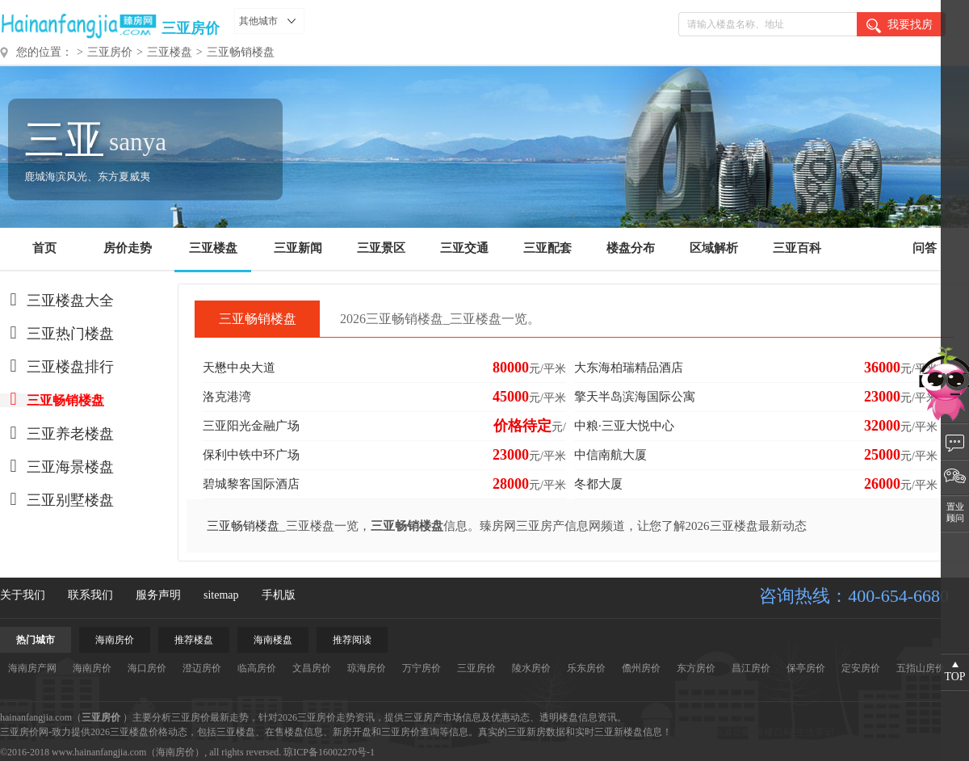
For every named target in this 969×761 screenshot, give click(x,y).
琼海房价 (366, 668)
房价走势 (127, 248)
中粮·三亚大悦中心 (624, 425)
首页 (44, 248)
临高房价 (256, 668)
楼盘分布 (630, 248)
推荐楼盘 (193, 639)
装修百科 (773, 732)
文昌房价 (311, 668)
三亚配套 (547, 248)
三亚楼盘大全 (57, 300)
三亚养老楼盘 (57, 434)
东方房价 (696, 668)
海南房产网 (32, 668)
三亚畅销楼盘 (241, 52)
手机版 (279, 595)
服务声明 (158, 595)
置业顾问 (955, 512)
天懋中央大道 (239, 367)
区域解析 (714, 248)
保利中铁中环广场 (251, 454)
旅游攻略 (732, 732)
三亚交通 (464, 248)
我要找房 (899, 26)
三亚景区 (381, 248)
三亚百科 (797, 248)
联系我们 (90, 595)
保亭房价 (806, 668)
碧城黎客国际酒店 (251, 483)
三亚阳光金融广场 (251, 425)
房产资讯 (691, 732)
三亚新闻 (298, 248)
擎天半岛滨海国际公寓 (634, 396)
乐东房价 (586, 668)
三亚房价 (191, 28)
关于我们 (22, 595)
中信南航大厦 (610, 454)
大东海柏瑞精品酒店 (628, 367)
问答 (924, 248)
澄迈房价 (201, 668)
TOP (954, 677)
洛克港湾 (227, 396)
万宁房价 (421, 668)
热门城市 (35, 639)
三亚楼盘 (169, 52)
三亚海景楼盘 (57, 467)
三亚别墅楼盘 (57, 500)
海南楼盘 (273, 639)
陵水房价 (531, 668)
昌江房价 (751, 668)
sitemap (221, 595)
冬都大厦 (598, 483)
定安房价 (860, 668)
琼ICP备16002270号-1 (329, 752)
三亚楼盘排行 (57, 367)
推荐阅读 (352, 639)
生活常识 (814, 732)
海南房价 (114, 639)
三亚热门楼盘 (57, 334)
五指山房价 (920, 668)
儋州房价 (641, 668)
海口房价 (147, 668)
